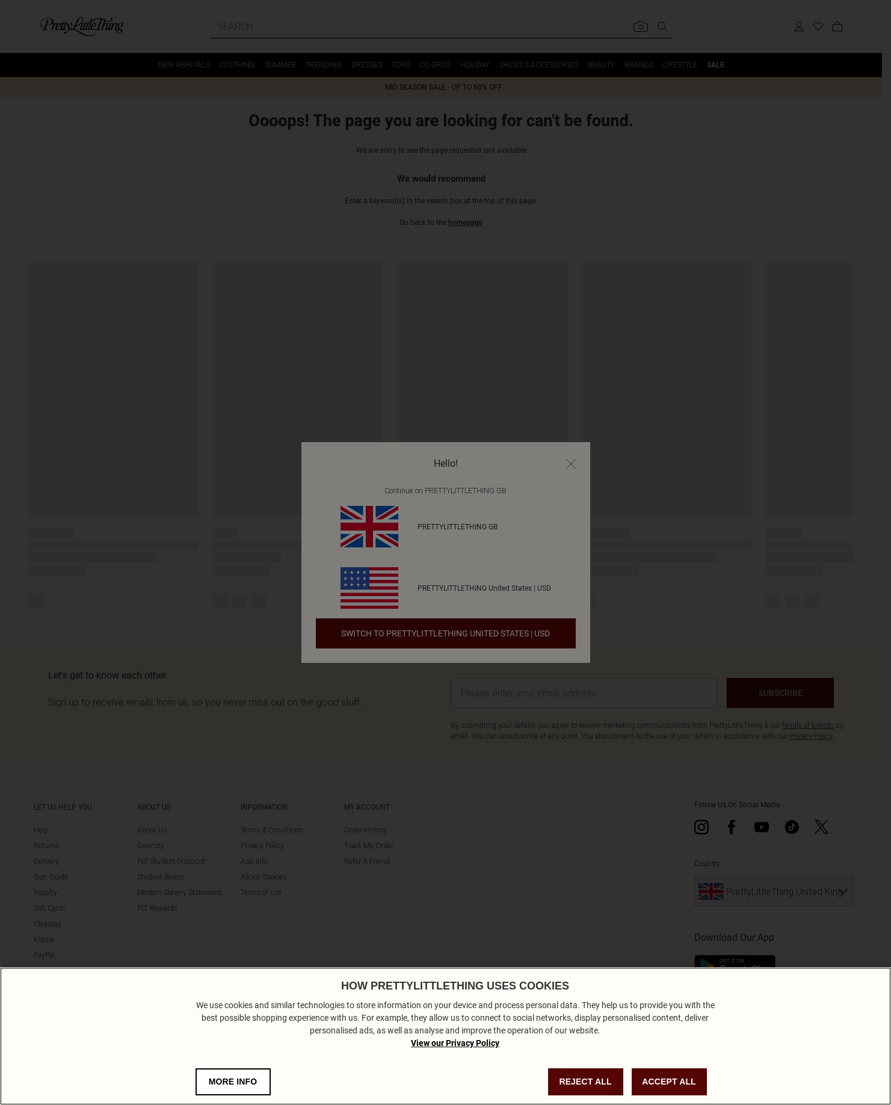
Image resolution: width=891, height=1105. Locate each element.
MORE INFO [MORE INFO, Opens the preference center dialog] (233, 1081)
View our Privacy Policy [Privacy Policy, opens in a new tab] (455, 1043)
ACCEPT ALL (669, 1081)
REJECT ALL (585, 1081)
